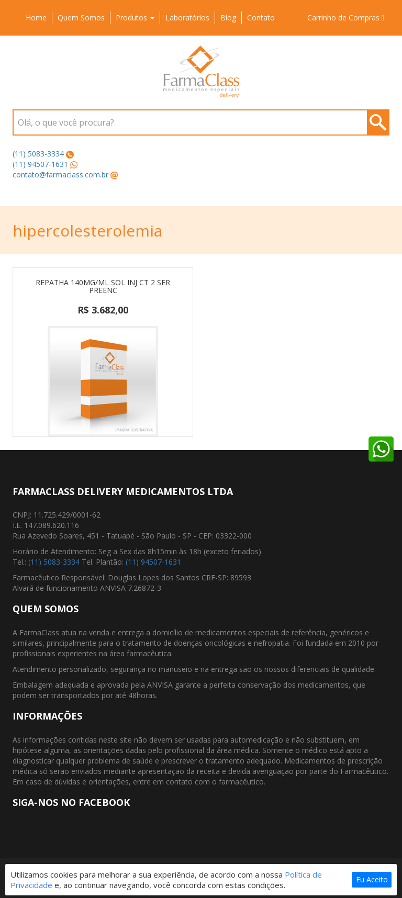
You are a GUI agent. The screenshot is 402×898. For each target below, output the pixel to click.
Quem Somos (81, 18)
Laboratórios (187, 18)
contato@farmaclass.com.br (60, 174)
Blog (228, 18)
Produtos (135, 18)
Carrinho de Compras (345, 18)
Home (36, 18)
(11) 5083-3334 (38, 154)
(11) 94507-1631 (40, 164)
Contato (261, 18)
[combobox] (201, 122)
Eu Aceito (372, 879)
